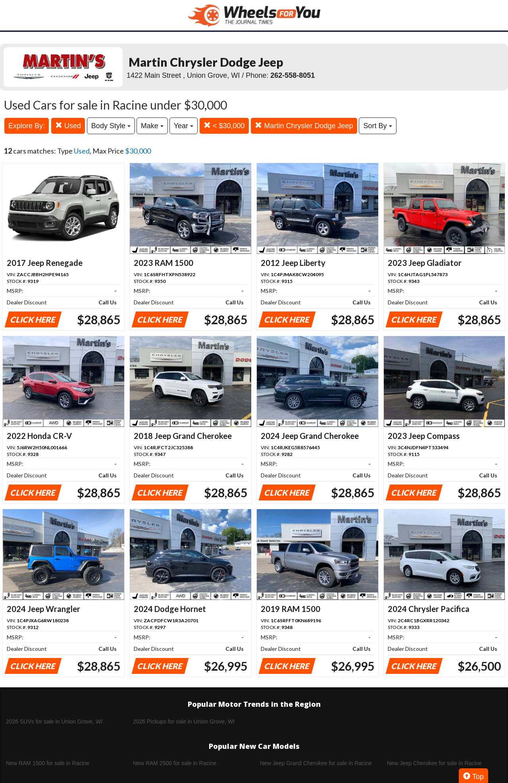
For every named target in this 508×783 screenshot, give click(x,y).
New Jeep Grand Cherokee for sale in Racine (316, 763)
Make (152, 126)
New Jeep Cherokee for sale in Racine (434, 763)
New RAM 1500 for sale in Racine (47, 763)
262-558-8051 (292, 75)
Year (183, 126)
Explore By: (26, 126)
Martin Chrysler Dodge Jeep (304, 125)
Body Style (111, 126)
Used (68, 125)
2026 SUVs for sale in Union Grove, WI (54, 721)
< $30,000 (224, 125)
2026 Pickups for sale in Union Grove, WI (184, 721)
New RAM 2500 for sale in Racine (174, 763)
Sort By (377, 126)
